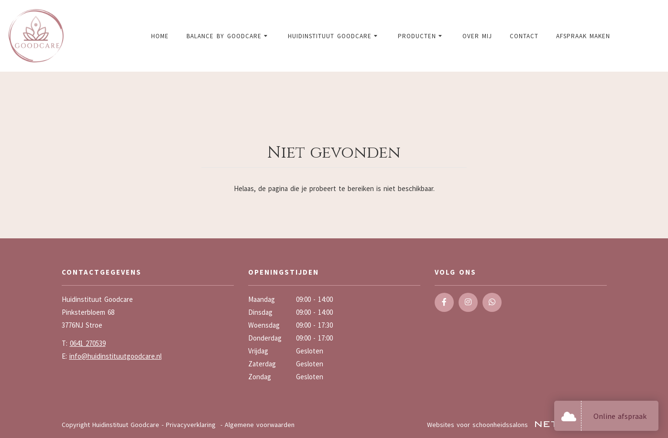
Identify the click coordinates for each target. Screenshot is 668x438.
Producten (421, 36)
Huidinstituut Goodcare (334, 36)
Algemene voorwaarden (260, 424)
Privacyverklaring (191, 424)
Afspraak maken (583, 36)
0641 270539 (88, 343)
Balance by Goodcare (228, 36)
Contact (524, 36)
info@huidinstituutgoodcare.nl (115, 356)
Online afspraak (619, 416)
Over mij (477, 36)
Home (160, 36)
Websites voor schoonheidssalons (517, 424)
